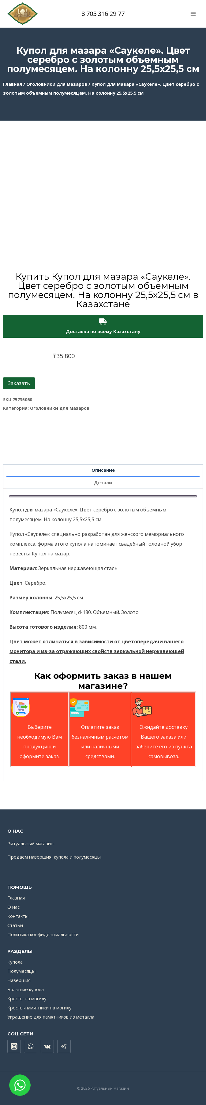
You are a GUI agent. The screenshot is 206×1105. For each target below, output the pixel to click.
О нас (13, 907)
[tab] (103, 471)
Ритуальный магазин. (30, 843)
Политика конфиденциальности (43, 934)
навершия (40, 857)
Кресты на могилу (27, 998)
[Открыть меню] (193, 13)
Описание (103, 470)
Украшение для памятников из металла (50, 1017)
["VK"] (47, 1046)
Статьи (15, 925)
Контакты (17, 916)
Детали (103, 482)
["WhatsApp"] (30, 1046)
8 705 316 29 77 (103, 13)
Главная (12, 84)
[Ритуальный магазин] (22, 13)
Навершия (19, 980)
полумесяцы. (88, 857)
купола (61, 857)
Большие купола (25, 989)
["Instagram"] (14, 1046)
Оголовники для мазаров (56, 84)
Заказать (19, 383)
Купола (15, 962)
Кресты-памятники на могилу (39, 1008)
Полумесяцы (21, 971)
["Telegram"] (64, 1046)
